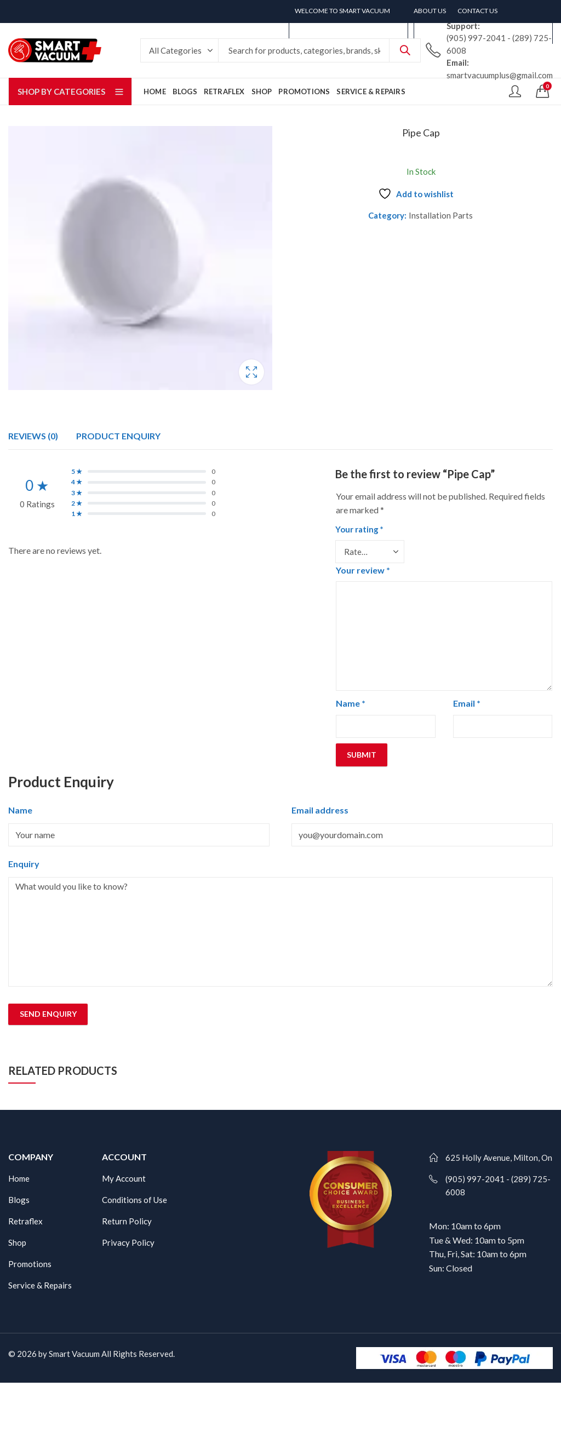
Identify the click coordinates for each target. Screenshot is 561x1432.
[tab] (33, 436)
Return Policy (127, 1221)
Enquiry (23, 863)
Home (19, 1178)
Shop (17, 1242)
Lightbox (251, 372)
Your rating (359, 529)
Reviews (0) (33, 436)
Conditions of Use (134, 1200)
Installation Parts (441, 215)
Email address (319, 810)
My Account (124, 1178)
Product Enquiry (118, 436)
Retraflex (25, 1221)
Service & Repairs (40, 1285)
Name (350, 703)
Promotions (29, 1264)
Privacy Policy (128, 1242)
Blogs (19, 1200)
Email (466, 703)
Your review (363, 570)
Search (405, 50)
